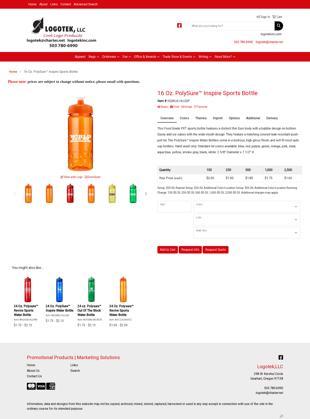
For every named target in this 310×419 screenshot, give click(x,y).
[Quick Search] (230, 25)
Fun (125, 57)
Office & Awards (145, 57)
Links (54, 4)
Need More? (223, 57)
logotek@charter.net (269, 42)
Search (75, 371)
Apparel (80, 57)
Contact (65, 4)
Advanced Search (86, 4)
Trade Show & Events (177, 57)
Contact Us (34, 376)
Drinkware (109, 57)
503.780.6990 (243, 42)
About (43, 4)
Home (32, 4)
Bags (92, 57)
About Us (33, 371)
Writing (203, 57)
